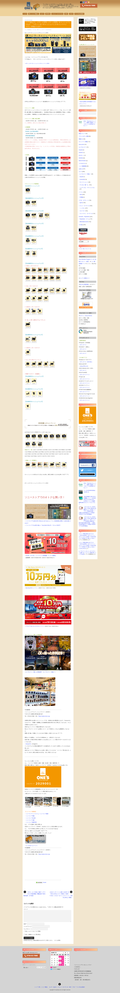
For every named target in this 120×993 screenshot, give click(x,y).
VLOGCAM (82, 179)
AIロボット (81, 155)
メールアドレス (28, 926)
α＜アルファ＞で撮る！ (85, 174)
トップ (25, 13)
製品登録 (86, 284)
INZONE (81, 158)
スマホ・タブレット (83, 200)
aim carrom (83, 548)
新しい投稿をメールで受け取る (32, 934)
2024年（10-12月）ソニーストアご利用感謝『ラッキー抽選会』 (41, 555)
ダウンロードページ (85, 374)
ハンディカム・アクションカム (87, 187)
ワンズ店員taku (28, 29)
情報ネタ (81, 139)
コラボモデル (82, 163)
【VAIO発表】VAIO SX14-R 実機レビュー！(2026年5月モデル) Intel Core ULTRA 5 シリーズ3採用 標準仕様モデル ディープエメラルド (87, 500)
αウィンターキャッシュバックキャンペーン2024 (37, 63)
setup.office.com (84, 366)
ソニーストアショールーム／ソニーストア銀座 (37, 813)
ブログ (71, 13)
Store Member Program (85, 259)
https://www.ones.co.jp (44, 716)
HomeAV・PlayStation (84, 216)
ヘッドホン (82, 208)
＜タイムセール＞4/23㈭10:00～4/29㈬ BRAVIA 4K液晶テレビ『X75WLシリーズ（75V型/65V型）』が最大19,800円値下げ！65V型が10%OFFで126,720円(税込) (87, 510)
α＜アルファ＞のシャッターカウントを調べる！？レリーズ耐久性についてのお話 (87, 552)
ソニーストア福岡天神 (31, 822)
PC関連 (81, 197)
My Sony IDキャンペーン (32, 588)
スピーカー (82, 211)
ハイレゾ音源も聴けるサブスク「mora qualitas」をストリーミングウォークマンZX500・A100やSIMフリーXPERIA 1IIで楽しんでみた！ (87, 536)
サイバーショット (84, 182)
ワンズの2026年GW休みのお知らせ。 (89, 491)
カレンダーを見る (41, 967)
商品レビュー (82, 133)
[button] (26, 968)
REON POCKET (82, 160)
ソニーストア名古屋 (30, 818)
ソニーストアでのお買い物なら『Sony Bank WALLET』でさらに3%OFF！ (43, 525)
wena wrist (81, 144)
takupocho (28, 744)
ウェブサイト (27, 929)
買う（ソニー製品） (33, 13)
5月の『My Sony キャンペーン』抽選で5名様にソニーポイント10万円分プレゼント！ (89, 123)
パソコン (81, 192)
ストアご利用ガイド (85, 278)
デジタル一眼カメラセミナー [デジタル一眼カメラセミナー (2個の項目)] (85, 248)
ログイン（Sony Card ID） (86, 315)
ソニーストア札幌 (30, 816)
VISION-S (81, 152)
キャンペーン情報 (83, 141)
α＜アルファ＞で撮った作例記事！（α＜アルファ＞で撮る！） (41, 672)
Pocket (44, 882)
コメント (26, 909)
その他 (80, 224)
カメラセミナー (82, 147)
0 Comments (48, 29)
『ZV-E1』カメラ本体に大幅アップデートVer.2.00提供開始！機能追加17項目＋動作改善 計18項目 (35, 893)
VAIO (66, 13)
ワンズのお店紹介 (79, 13)
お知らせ (81, 169)
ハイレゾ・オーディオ (57, 13)
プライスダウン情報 (83, 136)
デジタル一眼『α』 (37, 29)
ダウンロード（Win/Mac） (86, 362)
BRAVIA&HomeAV (84, 221)
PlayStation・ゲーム (84, 219)
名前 (25, 924)
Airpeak (81, 150)
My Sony (82, 284)
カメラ (42, 13)
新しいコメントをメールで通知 (32, 931)
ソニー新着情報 (82, 166)
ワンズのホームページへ (32, 845)
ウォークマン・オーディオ (86, 213)
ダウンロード (83, 344)
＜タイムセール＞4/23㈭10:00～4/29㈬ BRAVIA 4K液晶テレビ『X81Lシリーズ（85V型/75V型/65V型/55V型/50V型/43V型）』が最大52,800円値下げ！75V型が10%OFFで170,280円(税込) (87, 521)
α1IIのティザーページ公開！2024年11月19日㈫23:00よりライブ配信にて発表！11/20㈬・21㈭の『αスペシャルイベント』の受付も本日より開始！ (61, 894)
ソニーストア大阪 (30, 820)
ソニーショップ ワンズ (87, 460)
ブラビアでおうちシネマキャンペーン (35, 626)
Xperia (48, 13)
